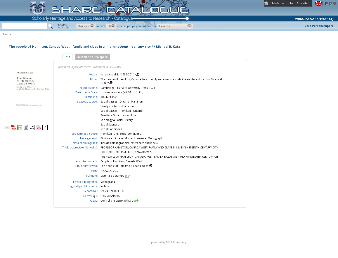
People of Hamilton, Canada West (121, 161)
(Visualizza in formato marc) (74, 67)
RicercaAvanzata (63, 26)
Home (7, 34)
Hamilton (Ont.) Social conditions (121, 134)
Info (290, 3)
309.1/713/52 (109, 97)
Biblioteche (277, 3)
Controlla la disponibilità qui (120, 200)
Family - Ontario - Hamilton (117, 106)
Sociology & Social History (117, 120)
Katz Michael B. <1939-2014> (118, 74)
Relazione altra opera (92, 57)
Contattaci (303, 3)
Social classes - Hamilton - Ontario (122, 111)
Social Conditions (111, 129)
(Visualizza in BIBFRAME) (107, 67)
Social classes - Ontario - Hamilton (122, 101)
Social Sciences (110, 124)
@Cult (169, 242)
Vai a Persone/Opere (319, 26)
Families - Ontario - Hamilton (118, 115)
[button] (86, 26)
